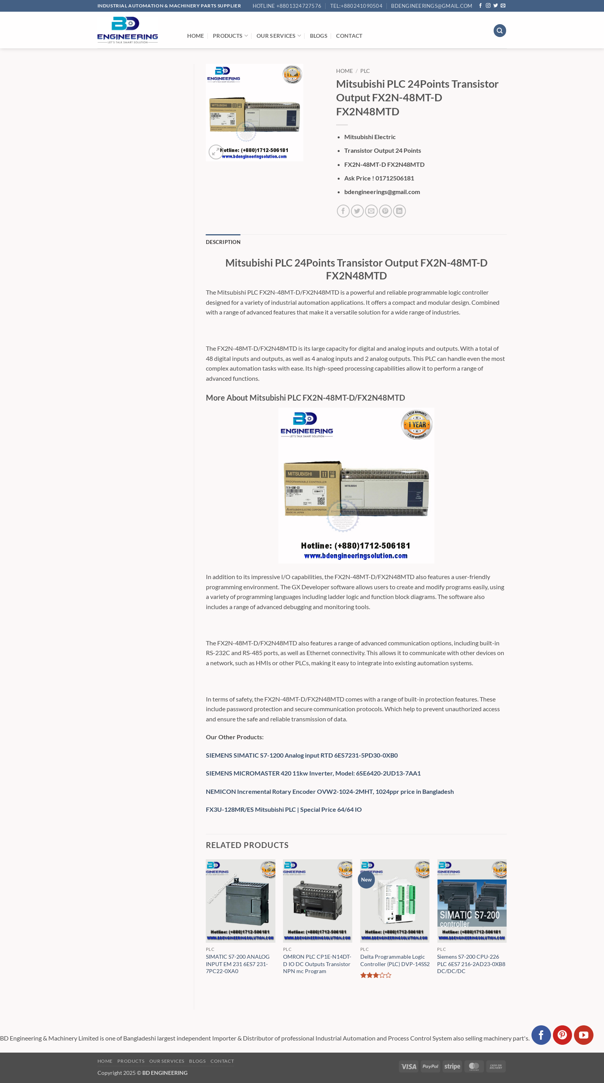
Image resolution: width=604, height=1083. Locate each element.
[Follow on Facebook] (480, 6)
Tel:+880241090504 (356, 6)
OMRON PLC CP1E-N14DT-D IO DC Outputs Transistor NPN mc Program (317, 963)
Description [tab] (223, 242)
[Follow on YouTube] (583, 1035)
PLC (365, 71)
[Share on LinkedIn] (399, 211)
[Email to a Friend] (371, 211)
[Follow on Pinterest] (562, 1035)
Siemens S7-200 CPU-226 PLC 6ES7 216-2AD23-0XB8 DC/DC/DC (471, 963)
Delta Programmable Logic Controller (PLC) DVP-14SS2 (395, 960)
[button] (216, 152)
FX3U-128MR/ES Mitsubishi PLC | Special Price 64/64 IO (284, 809)
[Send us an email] (503, 6)
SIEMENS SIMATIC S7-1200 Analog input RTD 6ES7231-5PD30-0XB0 (302, 755)
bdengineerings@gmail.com (431, 6)
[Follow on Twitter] (495, 6)
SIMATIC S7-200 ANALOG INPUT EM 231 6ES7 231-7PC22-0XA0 (237, 963)
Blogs (319, 35)
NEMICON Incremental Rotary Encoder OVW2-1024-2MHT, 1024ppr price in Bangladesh (330, 791)
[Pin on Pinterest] (385, 211)
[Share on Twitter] (357, 211)
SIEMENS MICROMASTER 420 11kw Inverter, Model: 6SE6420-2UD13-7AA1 (313, 773)
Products (230, 35)
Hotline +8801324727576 (287, 6)
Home (195, 35)
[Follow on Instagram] (488, 6)
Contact (349, 35)
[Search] (500, 30)
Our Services (279, 35)
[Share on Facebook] (343, 211)
